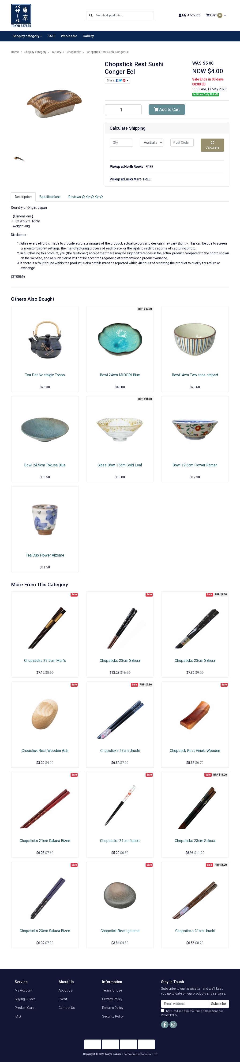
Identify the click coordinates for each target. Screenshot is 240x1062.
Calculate (212, 145)
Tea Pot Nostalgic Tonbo (45, 375)
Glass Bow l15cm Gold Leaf (120, 465)
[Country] (151, 143)
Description (23, 197)
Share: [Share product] (116, 80)
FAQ (18, 1016)
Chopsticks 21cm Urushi (195, 931)
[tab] (23, 196)
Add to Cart (167, 109)
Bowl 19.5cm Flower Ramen (195, 465)
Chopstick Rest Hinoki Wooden (195, 750)
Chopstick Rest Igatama (120, 931)
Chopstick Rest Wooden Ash (45, 750)
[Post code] (182, 143)
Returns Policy (112, 1008)
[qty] (121, 143)
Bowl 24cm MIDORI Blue (120, 375)
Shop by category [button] (26, 36)
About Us (65, 990)
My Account (23, 990)
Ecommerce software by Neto (139, 1054)
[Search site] (91, 15)
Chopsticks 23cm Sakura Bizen (45, 931)
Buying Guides (25, 999)
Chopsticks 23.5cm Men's (45, 660)
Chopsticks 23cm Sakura (120, 660)
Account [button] (189, 15)
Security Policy (113, 1016)
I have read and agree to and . (192, 1013)
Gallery (88, 36)
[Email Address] (184, 1004)
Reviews (85, 197)
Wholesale (69, 36)
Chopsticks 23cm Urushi (120, 750)
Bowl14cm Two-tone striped (195, 375)
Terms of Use (112, 990)
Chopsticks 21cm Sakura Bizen (45, 841)
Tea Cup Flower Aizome (45, 555)
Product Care (24, 1008)
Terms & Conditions (206, 1011)
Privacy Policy (112, 999)
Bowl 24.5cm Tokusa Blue (45, 465)
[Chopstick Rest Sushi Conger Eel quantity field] (123, 109)
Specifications (50, 197)
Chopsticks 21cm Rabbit (120, 841)
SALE (51, 36)
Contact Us (67, 1008)
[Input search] (125, 15)
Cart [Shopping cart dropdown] (214, 15)
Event (63, 999)
